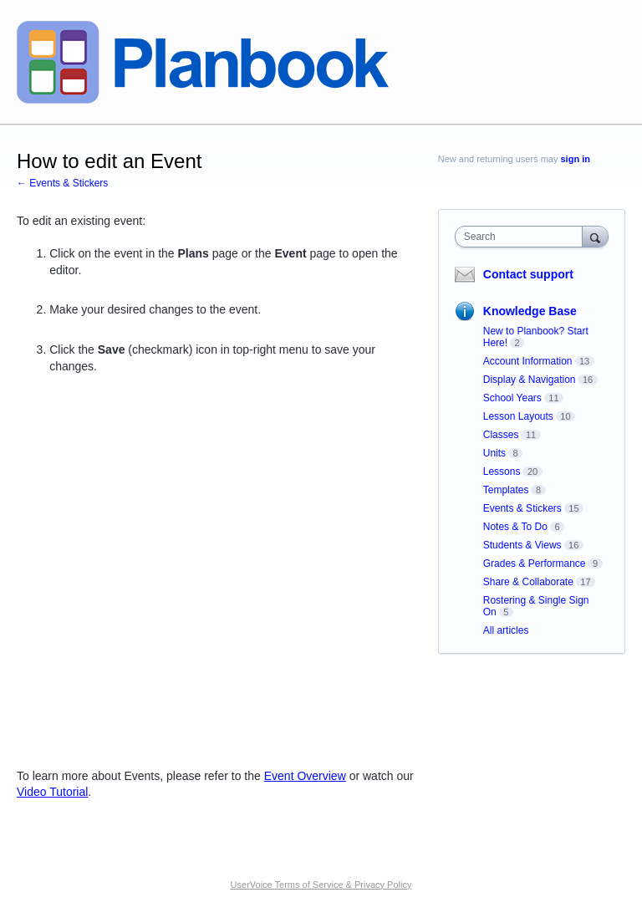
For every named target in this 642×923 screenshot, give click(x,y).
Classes (501, 435)
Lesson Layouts (518, 416)
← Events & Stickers (62, 183)
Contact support (528, 274)
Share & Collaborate (528, 582)
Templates (506, 490)
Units (494, 453)
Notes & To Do (515, 527)
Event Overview (305, 776)
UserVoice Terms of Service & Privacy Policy (321, 885)
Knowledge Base (530, 311)
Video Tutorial (52, 791)
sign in (575, 159)
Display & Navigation (529, 379)
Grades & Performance (534, 563)
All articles (506, 630)
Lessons (502, 471)
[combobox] (522, 236)
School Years (512, 398)
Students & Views (522, 545)
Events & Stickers (522, 508)
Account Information (528, 361)
